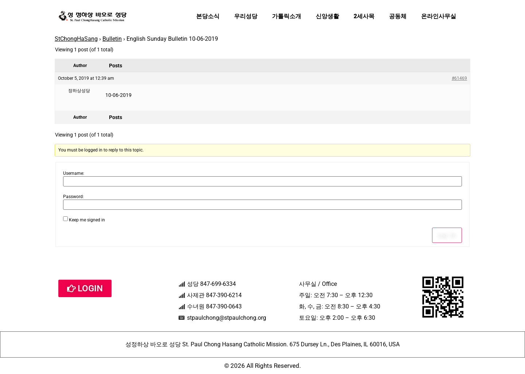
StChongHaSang (76, 38)
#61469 (459, 78)
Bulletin (112, 38)
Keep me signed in (87, 220)
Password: (73, 196)
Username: (73, 173)
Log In (447, 235)
